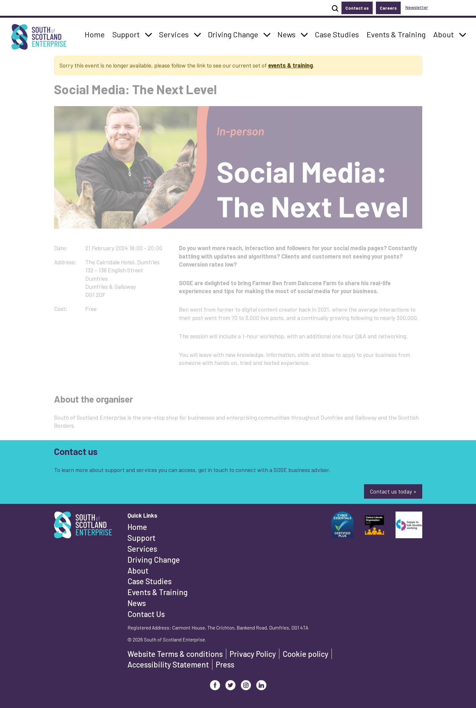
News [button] (288, 34)
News (136, 603)
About (137, 570)
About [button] (445, 34)
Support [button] (128, 34)
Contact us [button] (357, 8)
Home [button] (96, 34)
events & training (290, 65)
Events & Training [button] (395, 34)
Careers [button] (388, 8)
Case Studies (149, 581)
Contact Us (146, 614)
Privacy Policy (252, 653)
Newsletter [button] (417, 7)
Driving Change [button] (233, 34)
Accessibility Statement (168, 664)
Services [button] (175, 34)
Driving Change (153, 559)
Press (225, 664)
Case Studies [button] (336, 34)
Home (137, 526)
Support (141, 537)
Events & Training (157, 592)
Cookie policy (305, 653)
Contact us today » (393, 491)
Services (142, 548)
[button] (148, 34)
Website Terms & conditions (175, 653)
